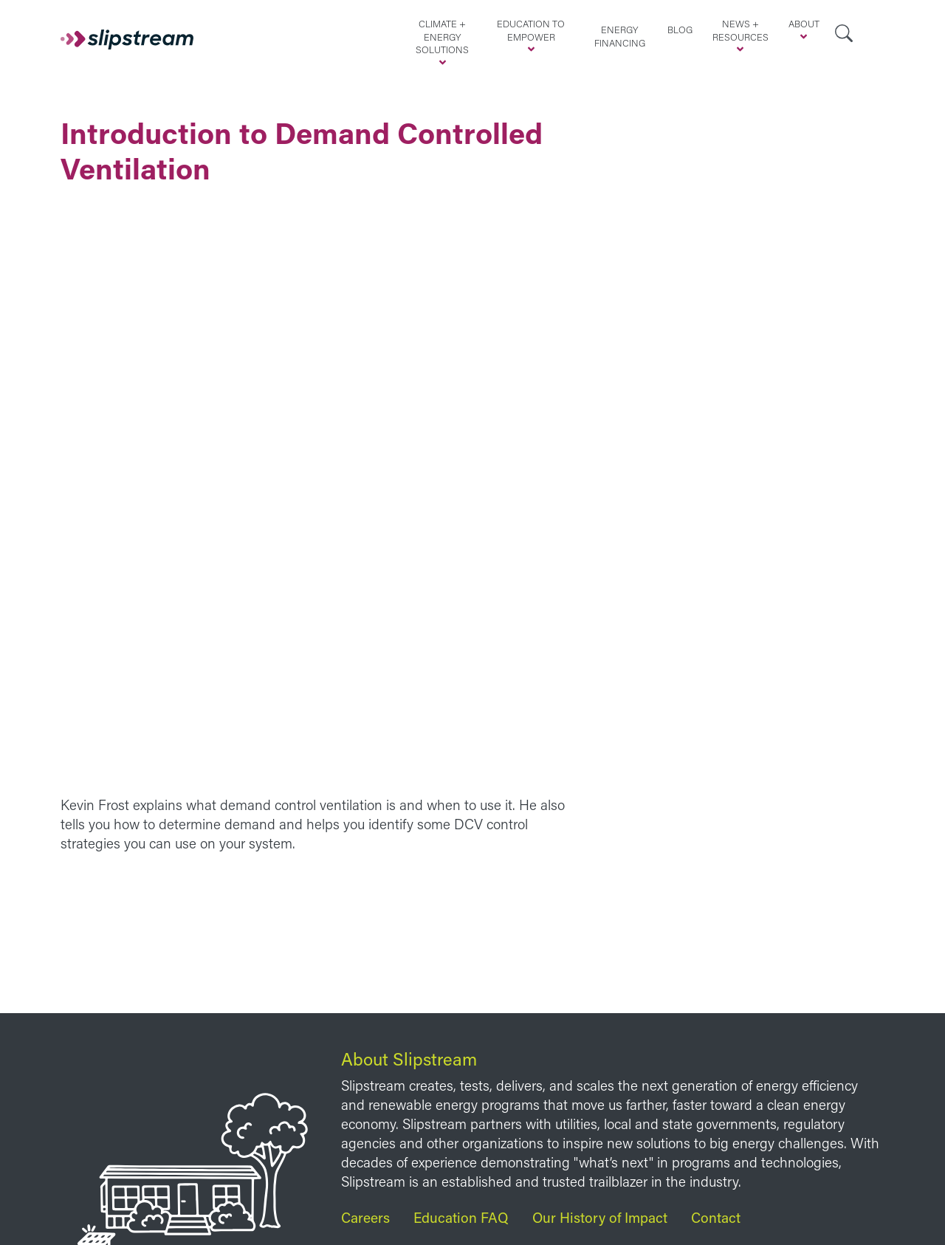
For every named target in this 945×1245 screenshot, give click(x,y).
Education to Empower (531, 30)
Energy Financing (619, 36)
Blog (680, 29)
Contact (715, 1217)
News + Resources (740, 30)
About (803, 24)
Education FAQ (461, 1217)
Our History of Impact (599, 1217)
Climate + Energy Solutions (442, 36)
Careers (365, 1217)
